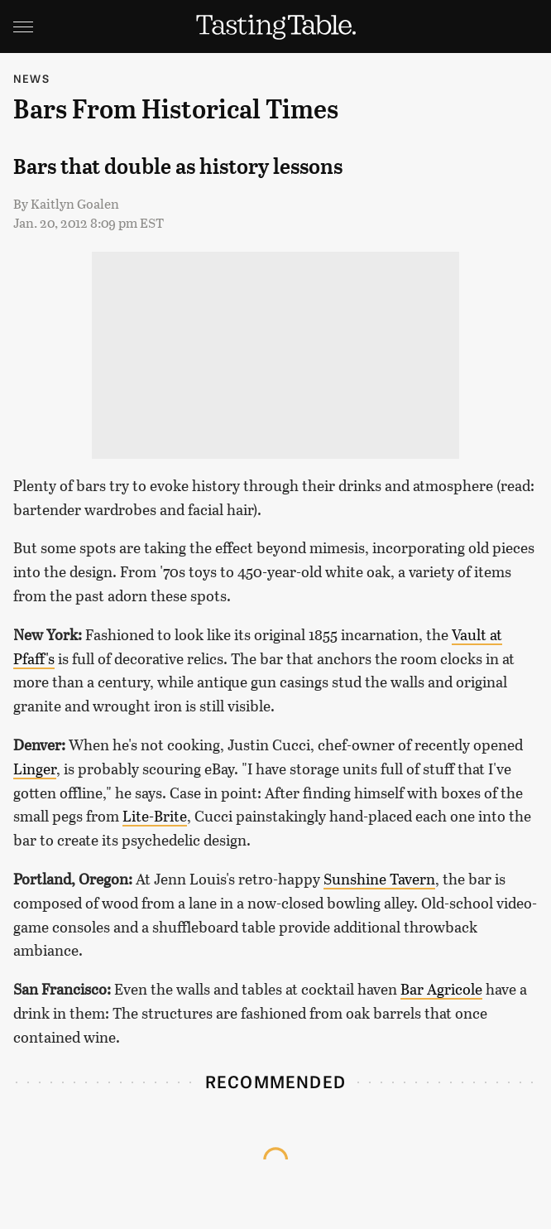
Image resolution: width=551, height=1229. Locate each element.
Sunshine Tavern (379, 878)
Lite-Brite (154, 816)
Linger (34, 768)
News (31, 78)
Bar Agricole (441, 989)
